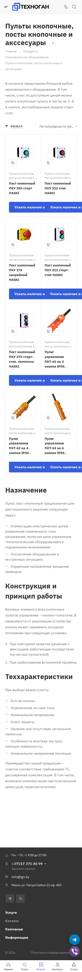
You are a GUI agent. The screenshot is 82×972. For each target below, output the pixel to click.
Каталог (12, 921)
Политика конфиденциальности (54, 952)
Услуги (11, 912)
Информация (16, 937)
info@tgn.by (20, 877)
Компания (14, 929)
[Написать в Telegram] (74, 940)
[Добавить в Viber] (74, 951)
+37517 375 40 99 (27, 863)
